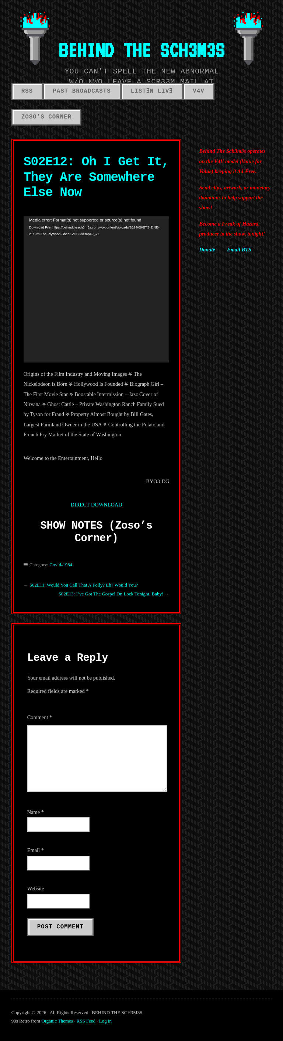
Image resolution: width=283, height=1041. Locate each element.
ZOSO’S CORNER (46, 117)
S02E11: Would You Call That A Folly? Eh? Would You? (84, 585)
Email (35, 850)
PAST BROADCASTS (82, 91)
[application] (97, 289)
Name (35, 812)
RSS (27, 91)
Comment (39, 717)
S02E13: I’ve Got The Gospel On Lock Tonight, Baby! (111, 594)
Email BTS (239, 249)
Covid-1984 (60, 564)
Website (35, 888)
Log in (105, 1021)
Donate (207, 249)
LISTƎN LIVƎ (152, 91)
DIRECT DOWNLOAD (96, 505)
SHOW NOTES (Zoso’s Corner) (97, 532)
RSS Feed (86, 1021)
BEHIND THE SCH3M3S (141, 50)
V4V (199, 91)
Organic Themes (57, 1021)
